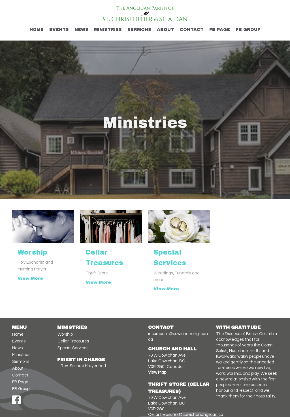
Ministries (108, 29)
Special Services (72, 348)
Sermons (139, 29)
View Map (157, 372)
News (81, 29)
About (165, 29)
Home (36, 29)
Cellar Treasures (73, 341)
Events (59, 29)
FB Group (248, 29)
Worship (65, 334)
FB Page (219, 29)
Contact (192, 29)
